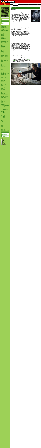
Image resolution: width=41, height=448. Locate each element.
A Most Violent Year (3, 26)
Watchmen (2, 125)
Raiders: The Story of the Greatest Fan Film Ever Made (5, 94)
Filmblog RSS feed (4, 136)
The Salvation (3, 117)
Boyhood (2, 35)
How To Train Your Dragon (4, 60)
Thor (2, 120)
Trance (2, 121)
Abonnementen (4, 144)
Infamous (2, 64)
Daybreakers (3, 39)
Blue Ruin (2, 33)
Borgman (2, 34)
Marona (2, 85)
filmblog (16, 5)
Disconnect (2, 47)
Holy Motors (3, 59)
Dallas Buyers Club (3, 38)
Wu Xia (2, 126)
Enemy (2, 49)
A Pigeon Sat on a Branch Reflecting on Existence (4, 28)
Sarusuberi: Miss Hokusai (4, 96)
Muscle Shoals (3, 89)
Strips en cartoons (4, 133)
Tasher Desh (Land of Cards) (5, 105)
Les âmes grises (3, 78)
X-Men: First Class (3, 127)
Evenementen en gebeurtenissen (4, 134)
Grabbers (2, 57)
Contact (3, 142)
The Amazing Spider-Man (4, 106)
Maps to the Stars (3, 84)
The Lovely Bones (3, 115)
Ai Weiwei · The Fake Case (4, 30)
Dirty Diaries (3, 46)
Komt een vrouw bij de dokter (5, 73)
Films (3, 24)
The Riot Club (3, 116)
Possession (2, 92)
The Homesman (3, 112)
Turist (2, 122)
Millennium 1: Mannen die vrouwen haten (4, 87)
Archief (3, 140)
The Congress (3, 108)
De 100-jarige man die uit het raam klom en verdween (5, 40)
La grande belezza (3, 74)
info (18, 7)
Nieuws (3, 23)
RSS (2, 141)
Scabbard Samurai (3, 97)
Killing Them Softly (3, 72)
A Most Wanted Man (4, 27)
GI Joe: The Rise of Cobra (4, 56)
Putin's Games (3, 93)
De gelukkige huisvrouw (4, 41)
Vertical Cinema (3, 124)
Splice (2, 102)
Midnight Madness (3, 86)
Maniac (2, 83)
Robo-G (2, 95)
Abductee (2, 29)
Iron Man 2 (2, 65)
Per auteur (3, 22)
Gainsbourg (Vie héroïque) (4, 55)
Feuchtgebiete (3, 52)
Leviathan (2, 81)
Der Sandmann (3, 45)
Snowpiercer (3, 100)
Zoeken (3, 139)
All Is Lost (2, 31)
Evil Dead (2, 50)
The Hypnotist (13, 7)
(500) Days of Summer (4, 25)
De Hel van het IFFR (4, 42)
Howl (2, 61)
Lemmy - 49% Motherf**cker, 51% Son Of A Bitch (5, 77)
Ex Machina (2, 51)
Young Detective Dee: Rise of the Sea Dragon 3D (5, 129)
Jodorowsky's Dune (4, 66)
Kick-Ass (2, 70)
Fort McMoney (3, 54)
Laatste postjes (4, 19)
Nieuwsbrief (3, 143)
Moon (2, 88)
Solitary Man (3, 101)
